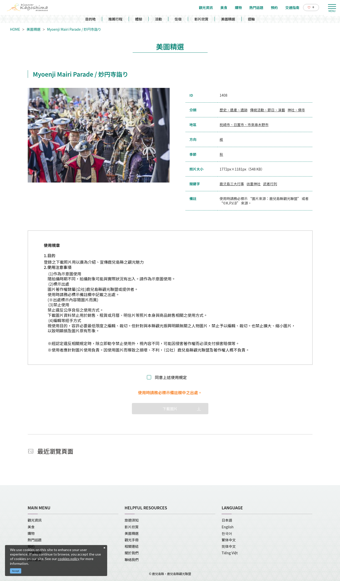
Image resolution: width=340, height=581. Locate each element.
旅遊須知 (132, 520)
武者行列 (270, 184)
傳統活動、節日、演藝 (267, 110)
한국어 (227, 533)
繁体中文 (229, 539)
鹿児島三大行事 (232, 184)
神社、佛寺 (296, 110)
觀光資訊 (35, 520)
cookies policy (68, 559)
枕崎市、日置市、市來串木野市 (244, 124)
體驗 (138, 19)
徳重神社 (254, 184)
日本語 (227, 520)
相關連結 (132, 546)
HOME (15, 29)
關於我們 (132, 552)
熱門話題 (35, 539)
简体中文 (229, 546)
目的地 (90, 19)
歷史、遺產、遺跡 (234, 110)
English (228, 526)
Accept (15, 571)
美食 (31, 526)
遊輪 (251, 19)
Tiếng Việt (230, 552)
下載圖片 (169, 408)
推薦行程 (115, 19)
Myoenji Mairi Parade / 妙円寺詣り (74, 29)
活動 (158, 19)
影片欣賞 (201, 19)
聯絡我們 (132, 559)
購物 (31, 533)
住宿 (178, 19)
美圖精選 (228, 19)
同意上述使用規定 (171, 377)
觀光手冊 (132, 539)
